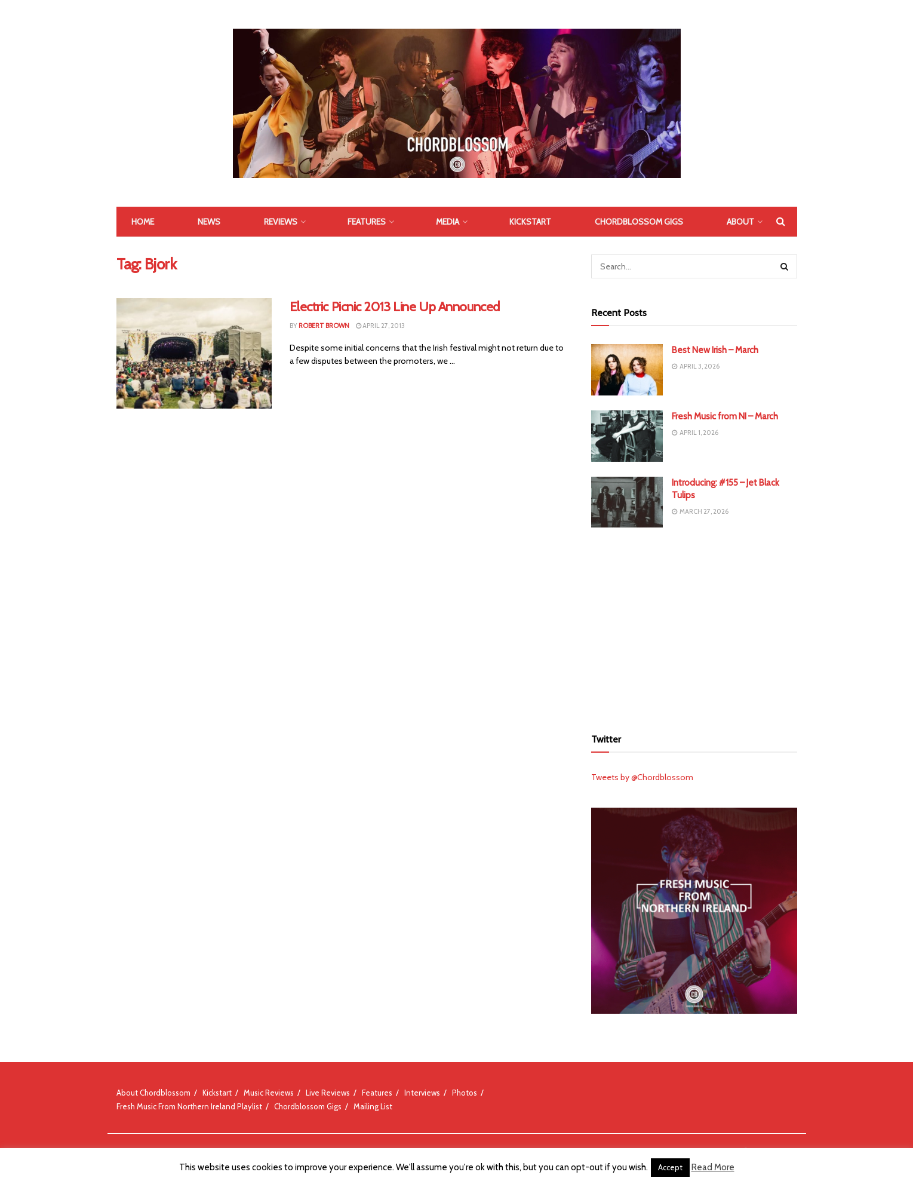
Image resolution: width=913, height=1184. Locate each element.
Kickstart (530, 221)
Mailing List (372, 1106)
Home (142, 221)
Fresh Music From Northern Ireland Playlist (189, 1106)
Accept (670, 1167)
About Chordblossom (153, 1092)
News (209, 221)
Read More (712, 1167)
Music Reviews (269, 1092)
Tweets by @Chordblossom (642, 777)
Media (447, 221)
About (740, 221)
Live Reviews (328, 1092)
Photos (464, 1092)
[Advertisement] (693, 626)
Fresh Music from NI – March (725, 416)
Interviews (422, 1092)
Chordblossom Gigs (639, 221)
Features (367, 221)
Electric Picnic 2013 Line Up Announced (395, 307)
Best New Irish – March (715, 350)
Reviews (280, 221)
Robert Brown (324, 325)
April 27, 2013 (380, 325)
